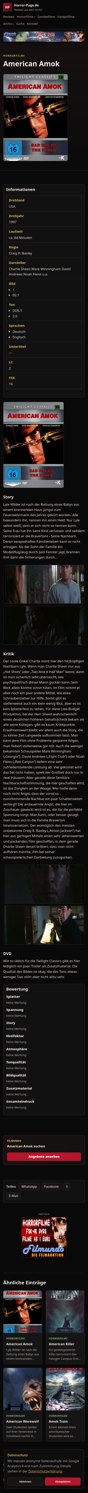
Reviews (8, 17)
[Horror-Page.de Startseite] (24, 7)
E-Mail (13, 1196)
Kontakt (32, 24)
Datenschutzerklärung (45, 1471)
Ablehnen (25, 1481)
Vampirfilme (66, 17)
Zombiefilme (46, 17)
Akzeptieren (62, 1481)
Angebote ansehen (44, 1156)
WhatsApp (29, 1186)
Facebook (51, 1186)
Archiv (7, 24)
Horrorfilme (25, 17)
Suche (20, 24)
